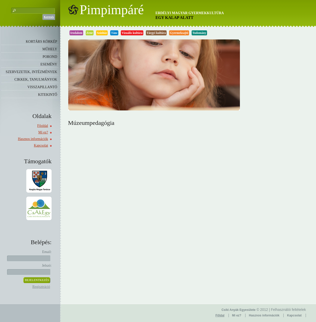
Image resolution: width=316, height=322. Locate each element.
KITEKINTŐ (47, 95)
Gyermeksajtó (179, 33)
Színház (102, 33)
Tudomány (199, 33)
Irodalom (76, 33)
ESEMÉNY (48, 64)
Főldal (219, 315)
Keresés (49, 17)
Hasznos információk (33, 139)
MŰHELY (49, 49)
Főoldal (42, 126)
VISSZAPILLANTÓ (42, 87)
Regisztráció (41, 287)
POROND (49, 57)
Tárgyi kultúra (156, 33)
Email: (47, 252)
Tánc (114, 33)
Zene (89, 33)
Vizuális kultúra (132, 33)
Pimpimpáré (112, 9)
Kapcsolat (41, 145)
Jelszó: (47, 265)
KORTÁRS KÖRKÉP (41, 41)
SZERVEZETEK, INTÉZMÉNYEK (31, 72)
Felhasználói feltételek (288, 310)
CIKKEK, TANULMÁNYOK (35, 79)
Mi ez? (43, 132)
